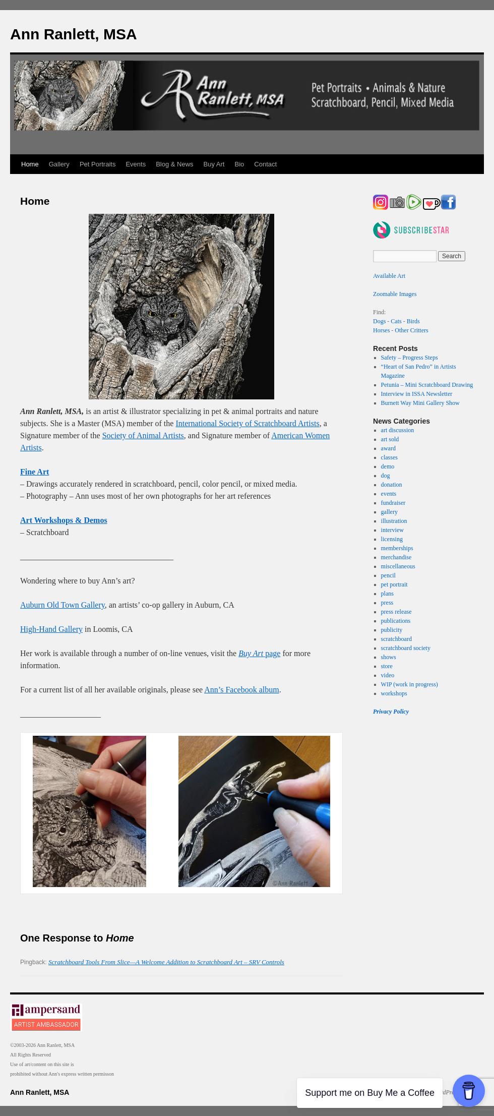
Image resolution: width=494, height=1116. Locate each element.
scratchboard (396, 638)
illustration (394, 520)
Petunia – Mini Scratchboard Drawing (427, 384)
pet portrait (394, 584)
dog (385, 475)
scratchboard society (405, 648)
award (388, 448)
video (388, 675)
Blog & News (174, 164)
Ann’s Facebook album (241, 689)
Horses (381, 330)
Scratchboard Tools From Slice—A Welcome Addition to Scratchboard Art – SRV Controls (166, 962)
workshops (394, 693)
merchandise (396, 557)
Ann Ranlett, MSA (73, 34)
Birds (413, 321)
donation (391, 484)
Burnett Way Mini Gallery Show (420, 402)
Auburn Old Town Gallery (62, 605)
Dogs (379, 321)
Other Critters (411, 330)
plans (387, 593)
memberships (397, 548)
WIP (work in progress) (409, 684)
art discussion (397, 430)
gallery (389, 511)
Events (136, 164)
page (259, 653)
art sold (390, 439)
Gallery (59, 164)
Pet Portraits (98, 164)
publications (396, 620)
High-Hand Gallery (51, 629)
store (387, 666)
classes (389, 457)
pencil (388, 575)
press (387, 602)
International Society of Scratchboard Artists (247, 423)
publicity (392, 629)
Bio (239, 164)
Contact (265, 164)
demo (388, 466)
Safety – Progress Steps (409, 357)
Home (30, 164)
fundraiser (393, 502)
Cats (396, 321)
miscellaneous (398, 566)
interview (392, 530)
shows (388, 657)
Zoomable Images (394, 294)
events (389, 493)
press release (396, 611)
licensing (392, 539)
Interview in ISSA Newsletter (417, 393)
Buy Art (214, 164)
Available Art (389, 275)
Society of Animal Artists (143, 435)
